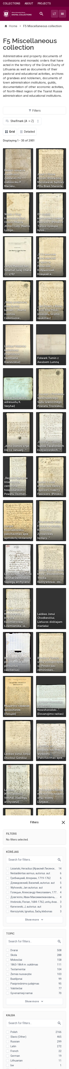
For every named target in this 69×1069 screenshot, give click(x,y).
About (29, 3)
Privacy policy (28, 1055)
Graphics (9, 1021)
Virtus (7, 1028)
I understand (34, 1064)
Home (13, 26)
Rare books (11, 1009)
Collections (11, 3)
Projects (44, 3)
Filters (35, 110)
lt (54, 14)
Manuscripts (12, 1015)
